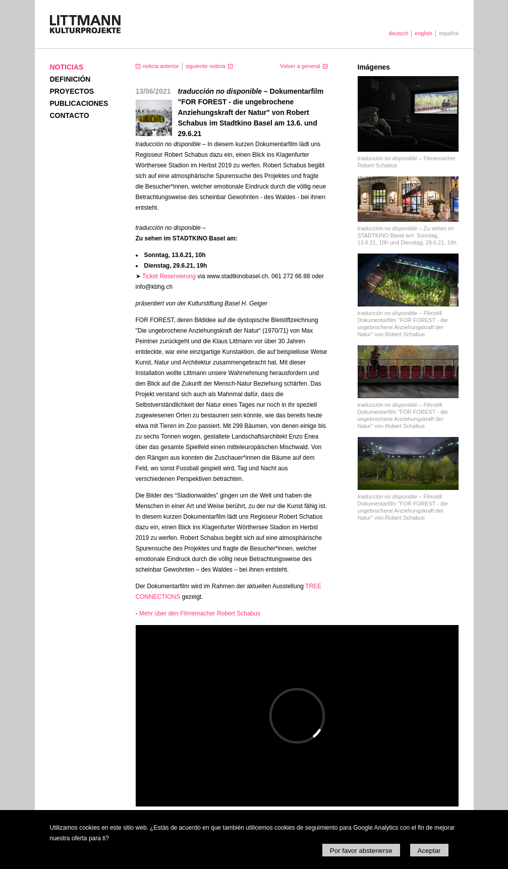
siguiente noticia (205, 66)
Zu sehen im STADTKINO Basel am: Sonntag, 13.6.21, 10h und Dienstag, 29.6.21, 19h (407, 235)
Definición (70, 79)
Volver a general (300, 66)
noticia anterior (161, 66)
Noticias (67, 67)
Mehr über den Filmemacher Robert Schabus (199, 613)
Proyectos (72, 91)
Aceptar (429, 850)
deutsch (399, 33)
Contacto (69, 115)
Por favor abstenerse (361, 850)
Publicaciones (79, 103)
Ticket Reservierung (169, 276)
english (423, 33)
